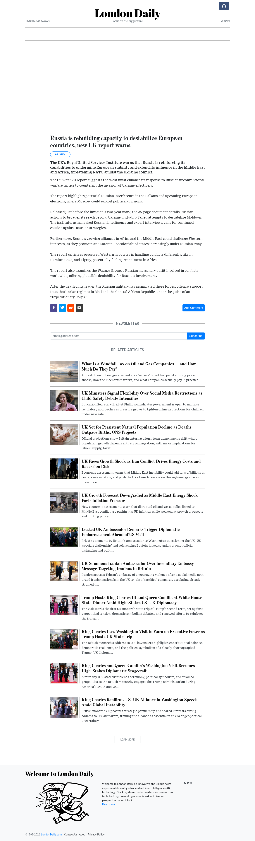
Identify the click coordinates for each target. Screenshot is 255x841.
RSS (187, 783)
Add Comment (193, 308)
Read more (108, 804)
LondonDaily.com (51, 834)
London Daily (128, 13)
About (82, 834)
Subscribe (195, 336)
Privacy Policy (96, 834)
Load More (127, 739)
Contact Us (70, 834)
